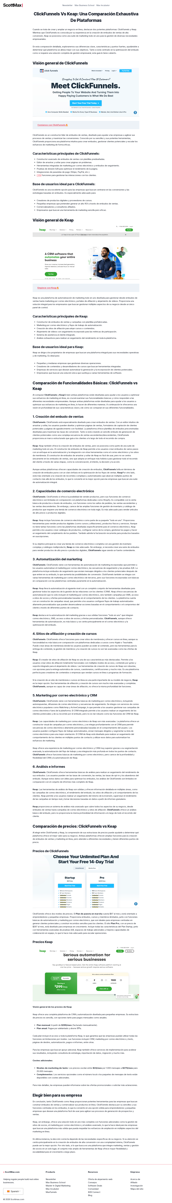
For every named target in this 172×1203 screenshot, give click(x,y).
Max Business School (84, 5)
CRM (39, 175)
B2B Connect (94, 1192)
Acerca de (135, 1179)
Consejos (92, 1182)
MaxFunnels (51, 1192)
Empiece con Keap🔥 (48, 288)
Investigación (136, 1185)
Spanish (13, 1191)
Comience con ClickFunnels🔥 (52, 125)
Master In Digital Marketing (58, 1185)
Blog (90, 1195)
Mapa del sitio (136, 1189)
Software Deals (95, 1185)
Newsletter (67, 5)
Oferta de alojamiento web (100, 1179)
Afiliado (133, 1182)
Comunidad (93, 1189)
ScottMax (13, 5)
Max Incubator (103, 5)
